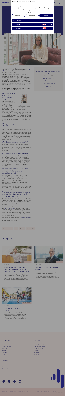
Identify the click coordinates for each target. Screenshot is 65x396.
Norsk (16, 4)
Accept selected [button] (32, 15)
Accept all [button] (46, 15)
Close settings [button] (17, 15)
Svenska (19, 4)
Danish (13, 4)
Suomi (22, 4)
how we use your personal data (29, 12)
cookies (20, 12)
